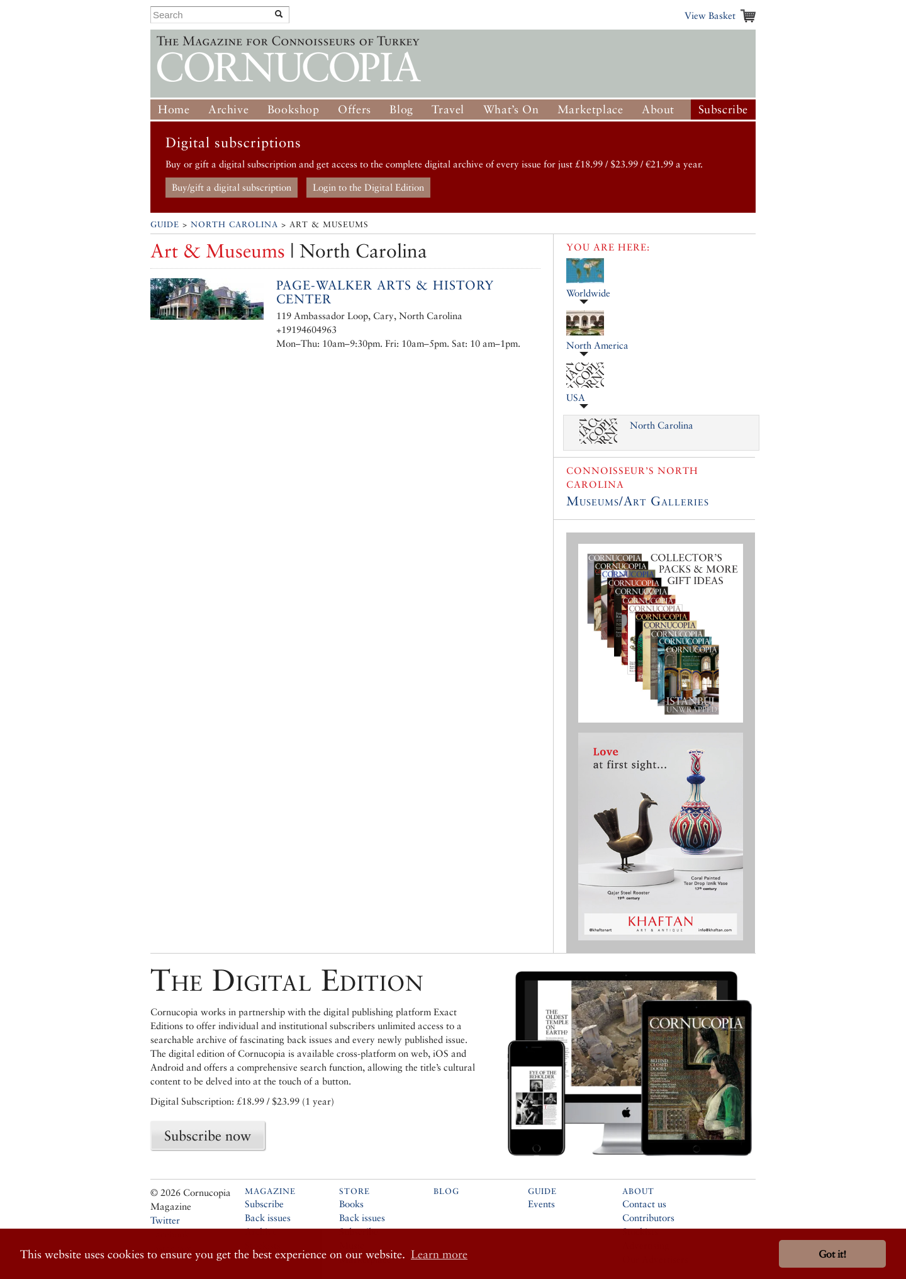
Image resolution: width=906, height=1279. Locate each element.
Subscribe (723, 109)
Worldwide (588, 293)
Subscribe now (207, 1135)
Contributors (648, 1217)
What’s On (511, 109)
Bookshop (293, 109)
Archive (228, 109)
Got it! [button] (832, 1254)
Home (173, 109)
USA (575, 397)
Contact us (644, 1203)
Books (351, 1203)
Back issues (268, 1217)
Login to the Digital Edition (368, 187)
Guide (164, 224)
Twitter (165, 1220)
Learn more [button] (439, 1254)
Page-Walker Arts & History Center (385, 292)
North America (597, 345)
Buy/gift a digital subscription (231, 187)
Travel (448, 109)
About (658, 109)
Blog (401, 109)
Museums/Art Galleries (637, 501)
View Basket (710, 15)
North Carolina (234, 224)
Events (541, 1203)
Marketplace (590, 109)
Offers (354, 109)
